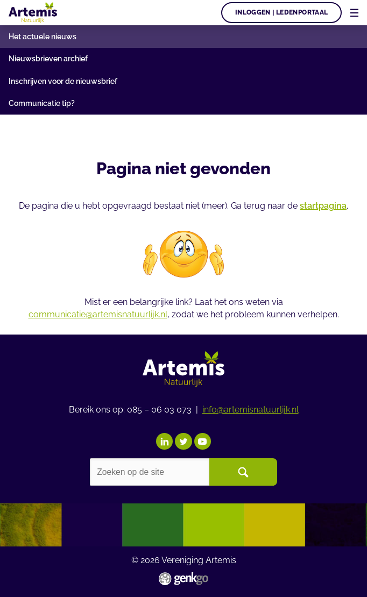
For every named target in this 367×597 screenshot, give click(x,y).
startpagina (323, 206)
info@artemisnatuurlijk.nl (250, 408)
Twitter (183, 440)
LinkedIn (164, 440)
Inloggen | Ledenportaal (281, 12)
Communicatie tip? (42, 103)
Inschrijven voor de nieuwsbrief (63, 81)
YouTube (202, 440)
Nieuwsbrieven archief (48, 58)
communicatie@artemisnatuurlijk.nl (98, 314)
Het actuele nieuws (42, 36)
